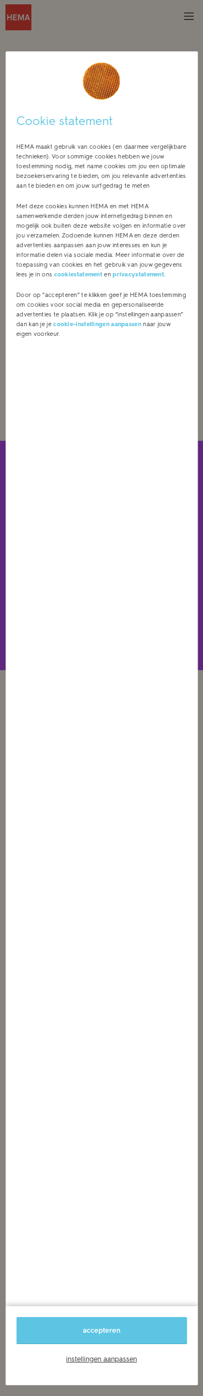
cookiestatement (78, 274)
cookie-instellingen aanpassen (97, 324)
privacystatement (138, 274)
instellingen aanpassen (101, 1359)
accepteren (101, 1330)
